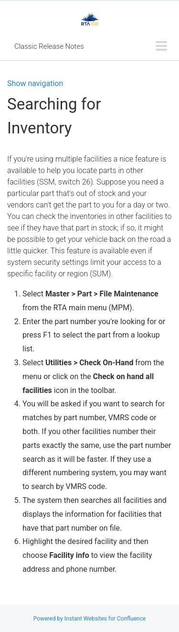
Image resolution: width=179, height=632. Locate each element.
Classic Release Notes (49, 46)
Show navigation (35, 83)
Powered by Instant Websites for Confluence (89, 618)
